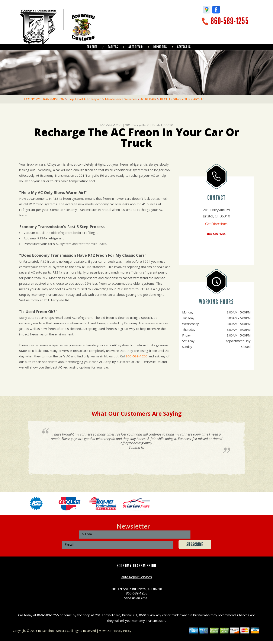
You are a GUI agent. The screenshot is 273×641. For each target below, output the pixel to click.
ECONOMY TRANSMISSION (44, 99)
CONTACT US (183, 47)
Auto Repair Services (136, 577)
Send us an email (136, 598)
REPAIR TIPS (160, 47)
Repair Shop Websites (53, 631)
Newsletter (133, 526)
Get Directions (216, 223)
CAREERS (113, 47)
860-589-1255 (230, 21)
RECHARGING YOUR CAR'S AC (182, 99)
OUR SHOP (92, 47)
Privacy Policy (121, 631)
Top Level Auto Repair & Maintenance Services (102, 99)
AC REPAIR (148, 99)
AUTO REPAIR (135, 47)
